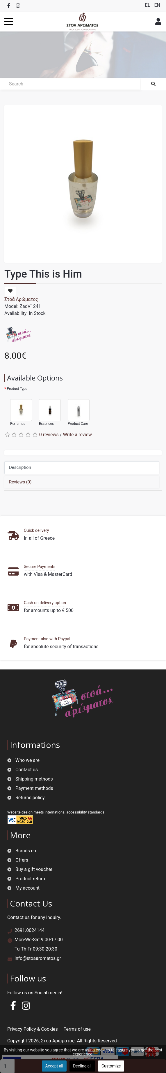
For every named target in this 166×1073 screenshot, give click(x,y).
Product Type (17, 389)
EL (148, 5)
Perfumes (18, 410)
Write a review (77, 434)
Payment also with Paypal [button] (47, 639)
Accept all (54, 1066)
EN (157, 5)
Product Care (76, 410)
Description (20, 467)
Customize (111, 1066)
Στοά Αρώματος (21, 299)
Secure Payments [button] (39, 566)
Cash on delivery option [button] (45, 602)
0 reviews (49, 434)
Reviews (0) (20, 482)
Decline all (82, 1066)
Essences (47, 410)
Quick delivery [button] (36, 530)
